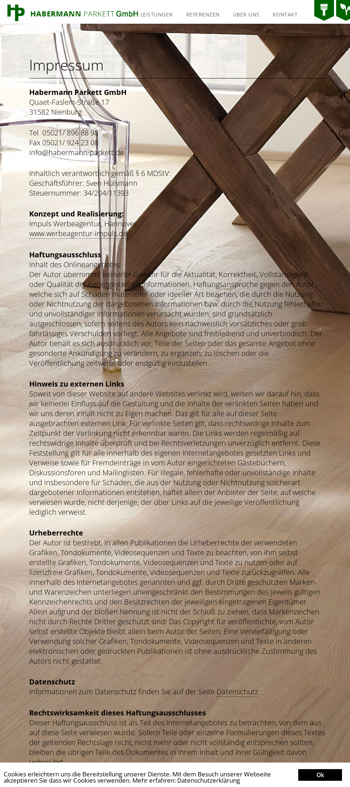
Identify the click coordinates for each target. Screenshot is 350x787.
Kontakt (285, 14)
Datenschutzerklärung (208, 780)
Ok (320, 775)
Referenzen (203, 14)
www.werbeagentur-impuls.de (78, 233)
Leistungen (156, 14)
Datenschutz (237, 691)
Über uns (246, 14)
